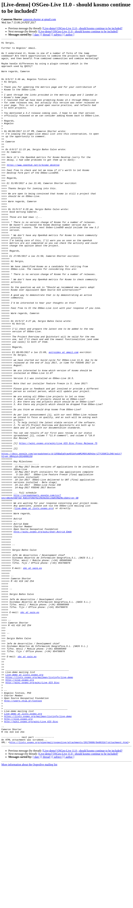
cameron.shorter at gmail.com (39, 19)
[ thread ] (46, 34)
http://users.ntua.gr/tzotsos (23, 832)
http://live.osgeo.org (19, 807)
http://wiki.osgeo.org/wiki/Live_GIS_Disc (32, 810)
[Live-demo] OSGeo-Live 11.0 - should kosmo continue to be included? (82, 28)
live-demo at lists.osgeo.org (34, 601)
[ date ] (37, 34)
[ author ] (69, 34)
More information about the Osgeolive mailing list (29, 904)
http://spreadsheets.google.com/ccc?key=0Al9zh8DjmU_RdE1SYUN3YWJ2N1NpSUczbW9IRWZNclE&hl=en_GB (39, 588)
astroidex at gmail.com (63, 414)
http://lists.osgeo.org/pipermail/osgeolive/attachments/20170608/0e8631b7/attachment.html (69, 882)
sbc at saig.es (32, 673)
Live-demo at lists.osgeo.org (24, 801)
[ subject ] (57, 34)
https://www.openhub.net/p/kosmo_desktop (33, 189)
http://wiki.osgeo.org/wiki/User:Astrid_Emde (43, 629)
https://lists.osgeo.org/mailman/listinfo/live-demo (39, 804)
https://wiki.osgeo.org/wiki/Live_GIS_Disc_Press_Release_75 (58, 523)
